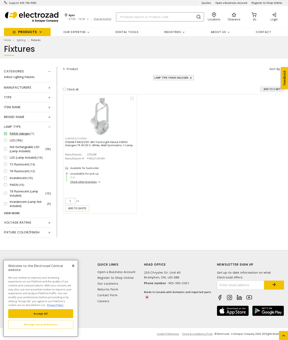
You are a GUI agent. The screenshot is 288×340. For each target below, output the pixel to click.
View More (12, 213)
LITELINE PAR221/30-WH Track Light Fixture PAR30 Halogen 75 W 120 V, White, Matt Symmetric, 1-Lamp (99, 143)
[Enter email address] (240, 285)
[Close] (73, 265)
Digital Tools (127, 32)
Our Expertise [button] (74, 32)
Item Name (12, 107)
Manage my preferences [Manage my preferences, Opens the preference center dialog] (41, 324)
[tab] (27, 71)
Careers (103, 301)
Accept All (41, 313)
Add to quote (77, 208)
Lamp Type (12, 127)
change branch (102, 19)
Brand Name (14, 117)
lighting (21, 40)
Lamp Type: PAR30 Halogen (171, 77)
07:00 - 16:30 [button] (77, 19)
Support (14, 3)
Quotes (206, 3)
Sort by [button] (274, 69)
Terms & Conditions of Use (197, 334)
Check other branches (83, 182)
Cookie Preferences (168, 334)
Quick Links (108, 264)
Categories (14, 71)
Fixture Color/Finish (22, 232)
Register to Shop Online (267, 3)
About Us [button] (218, 32)
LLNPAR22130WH (76, 138)
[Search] (160, 16)
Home (7, 40)
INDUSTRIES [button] (172, 32)
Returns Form (107, 289)
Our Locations (107, 283)
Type (8, 97)
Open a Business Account (231, 3)
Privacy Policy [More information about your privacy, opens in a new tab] (55, 305)
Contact (263, 32)
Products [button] (27, 32)
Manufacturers (17, 87)
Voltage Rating (17, 222)
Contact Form (107, 295)
